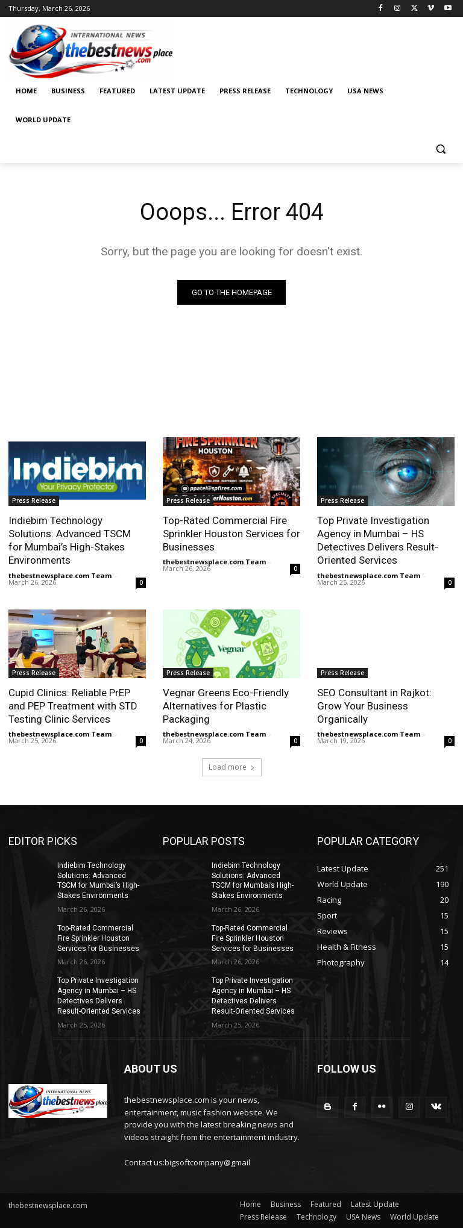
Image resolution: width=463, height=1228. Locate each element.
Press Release (33, 500)
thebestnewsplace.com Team (60, 575)
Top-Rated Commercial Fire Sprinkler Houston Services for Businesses (231, 533)
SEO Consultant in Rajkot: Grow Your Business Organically (374, 706)
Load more (232, 767)
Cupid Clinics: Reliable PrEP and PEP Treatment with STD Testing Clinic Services (72, 706)
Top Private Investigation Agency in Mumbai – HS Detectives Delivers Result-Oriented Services (377, 540)
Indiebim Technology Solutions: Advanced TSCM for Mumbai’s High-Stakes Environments (69, 540)
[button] (440, 149)
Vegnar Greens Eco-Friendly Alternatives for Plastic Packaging (226, 706)
